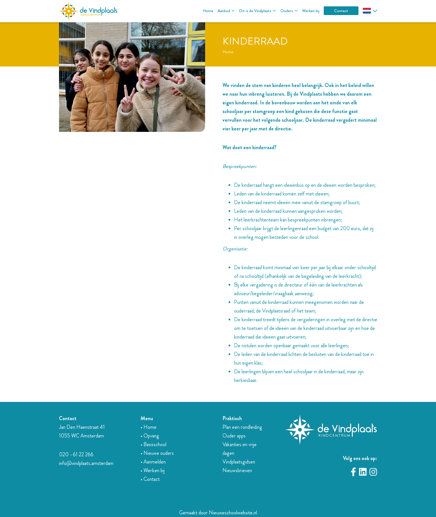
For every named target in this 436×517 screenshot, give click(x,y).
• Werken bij (153, 470)
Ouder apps (234, 436)
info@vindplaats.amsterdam (86, 463)
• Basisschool (153, 444)
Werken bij (310, 11)
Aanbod (224, 11)
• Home (149, 427)
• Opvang (150, 436)
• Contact (150, 479)
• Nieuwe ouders (157, 453)
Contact (341, 11)
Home (208, 11)
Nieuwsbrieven (237, 470)
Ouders (286, 11)
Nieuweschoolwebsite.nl (233, 512)
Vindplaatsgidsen (238, 462)
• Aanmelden (153, 462)
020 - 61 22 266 (76, 454)
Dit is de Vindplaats (255, 11)
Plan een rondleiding (242, 427)
